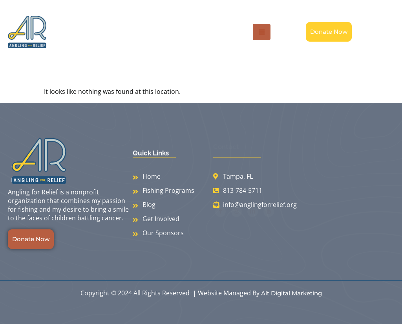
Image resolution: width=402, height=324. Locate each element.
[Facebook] (220, 221)
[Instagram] (236, 221)
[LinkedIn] (252, 221)
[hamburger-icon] (261, 32)
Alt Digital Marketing (291, 293)
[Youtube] (268, 221)
